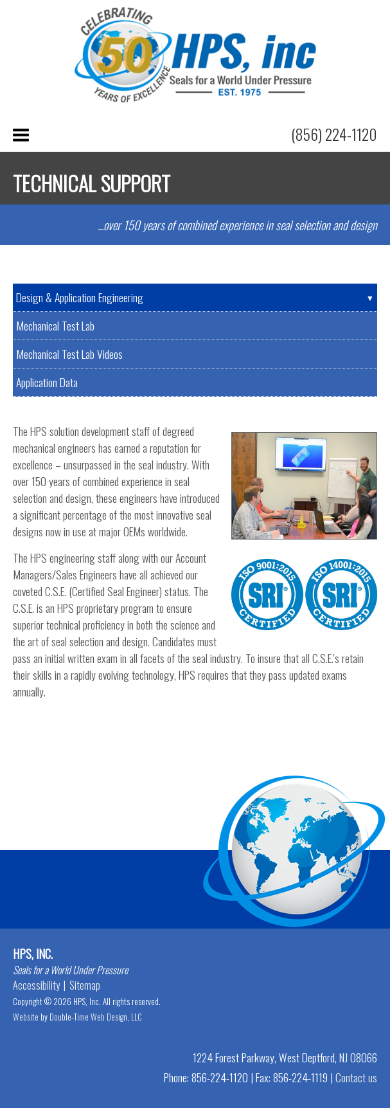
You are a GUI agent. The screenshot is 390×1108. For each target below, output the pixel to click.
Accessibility (36, 985)
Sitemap (84, 985)
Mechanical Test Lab (55, 325)
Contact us (356, 1077)
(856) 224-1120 (334, 133)
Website (26, 1016)
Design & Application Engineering (79, 297)
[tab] (195, 298)
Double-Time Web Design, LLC (95, 1016)
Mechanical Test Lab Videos (69, 353)
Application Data (47, 382)
